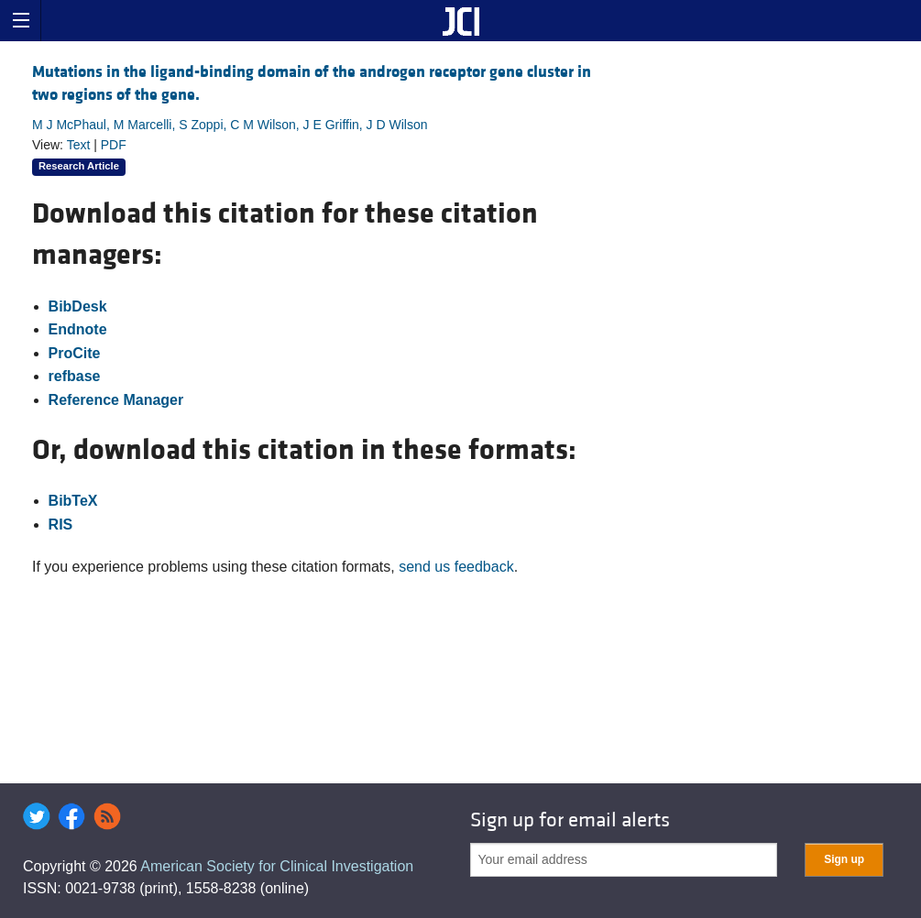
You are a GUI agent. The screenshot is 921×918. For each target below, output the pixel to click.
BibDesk (78, 306)
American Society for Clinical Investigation (276, 866)
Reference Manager (116, 400)
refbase (75, 376)
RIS (61, 524)
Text (79, 144)
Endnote (78, 329)
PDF (113, 144)
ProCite (75, 353)
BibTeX (73, 500)
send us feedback (456, 566)
